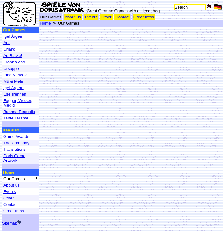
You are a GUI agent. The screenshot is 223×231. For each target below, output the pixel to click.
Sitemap (12, 223)
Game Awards (16, 136)
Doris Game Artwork (14, 158)
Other (106, 17)
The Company (16, 143)
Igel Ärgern (13, 87)
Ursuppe (11, 68)
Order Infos (143, 17)
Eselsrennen (14, 94)
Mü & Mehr (13, 81)
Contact (122, 17)
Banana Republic (19, 111)
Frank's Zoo (14, 62)
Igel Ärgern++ (15, 36)
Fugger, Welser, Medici (17, 103)
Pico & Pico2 (15, 75)
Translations (14, 149)
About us (73, 17)
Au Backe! (12, 55)
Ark (6, 42)
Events (91, 17)
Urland (9, 49)
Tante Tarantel (16, 118)
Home (45, 23)
